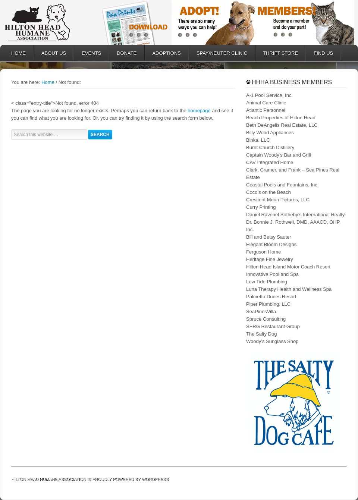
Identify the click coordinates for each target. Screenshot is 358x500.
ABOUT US (50, 53)
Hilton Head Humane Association (48, 22)
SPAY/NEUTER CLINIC (218, 53)
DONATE (122, 53)
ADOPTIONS (163, 53)
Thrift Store (276, 53)
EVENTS (91, 53)
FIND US (323, 53)
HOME (18, 53)
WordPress (155, 479)
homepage (199, 110)
